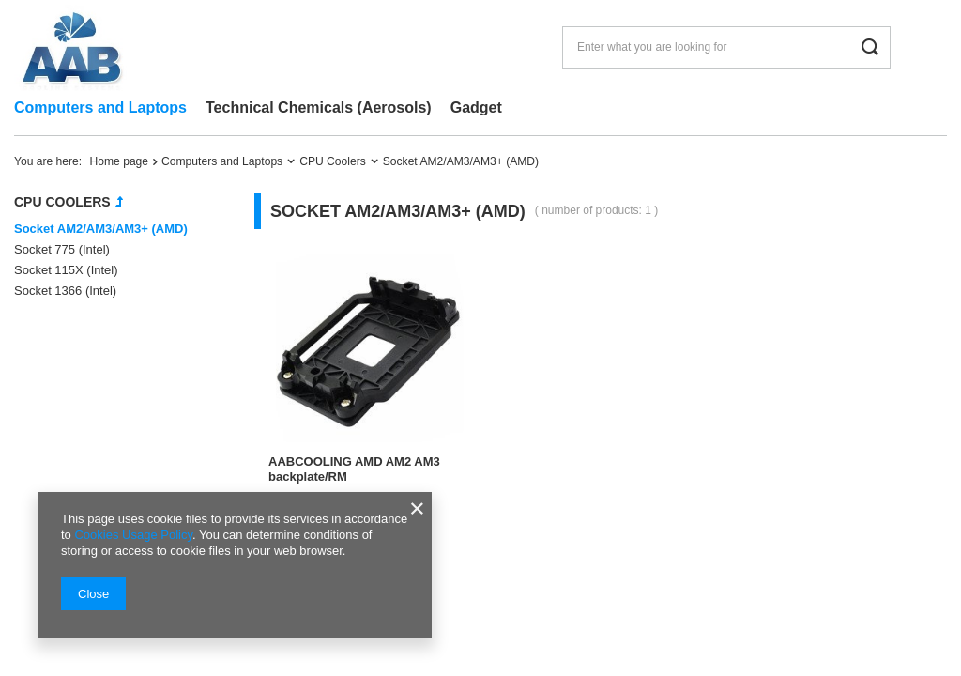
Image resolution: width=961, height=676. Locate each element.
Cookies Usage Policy (132, 535)
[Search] (869, 47)
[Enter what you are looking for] (726, 47)
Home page (119, 161)
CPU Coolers (332, 161)
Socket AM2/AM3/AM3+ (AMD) (101, 229)
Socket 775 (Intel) (62, 249)
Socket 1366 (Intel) (65, 291)
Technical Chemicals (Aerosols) (319, 107)
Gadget (476, 107)
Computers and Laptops (100, 107)
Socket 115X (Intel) (66, 270)
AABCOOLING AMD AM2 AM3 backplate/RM (354, 469)
